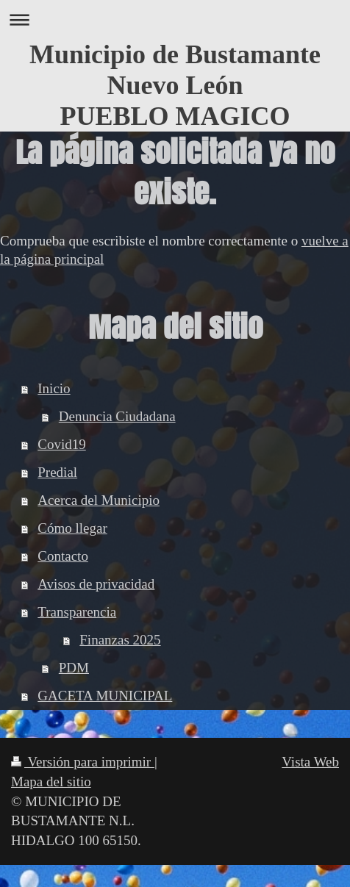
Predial (57, 472)
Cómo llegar (72, 528)
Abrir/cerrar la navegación (175, 19)
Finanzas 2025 (119, 639)
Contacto (63, 556)
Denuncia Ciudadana (117, 416)
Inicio (54, 388)
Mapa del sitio (51, 781)
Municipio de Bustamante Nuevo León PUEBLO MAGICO (175, 85)
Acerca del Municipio (99, 500)
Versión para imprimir (82, 761)
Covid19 (61, 444)
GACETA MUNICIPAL (105, 695)
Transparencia (77, 612)
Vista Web (310, 761)
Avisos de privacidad (96, 584)
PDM (74, 667)
